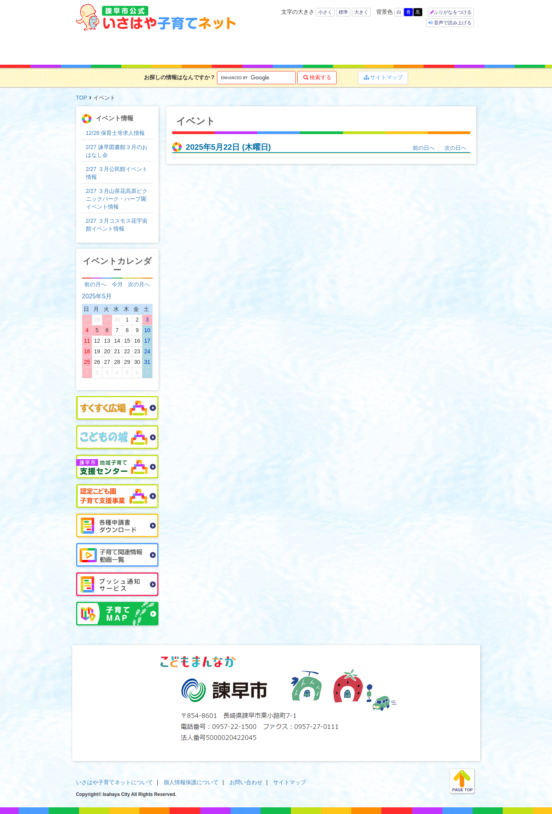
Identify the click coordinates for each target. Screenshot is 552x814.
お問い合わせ (246, 782)
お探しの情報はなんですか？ (179, 77)
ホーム (97, 48)
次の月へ (139, 284)
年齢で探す (141, 48)
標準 (343, 12)
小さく (325, 12)
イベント (399, 48)
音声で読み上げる (452, 22)
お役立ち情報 (300, 48)
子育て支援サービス (248, 48)
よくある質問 (450, 48)
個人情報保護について (191, 782)
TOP (81, 97)
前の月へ (95, 284)
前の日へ (424, 148)
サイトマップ (383, 77)
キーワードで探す (192, 48)
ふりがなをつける (453, 12)
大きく (361, 12)
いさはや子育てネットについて (114, 782)
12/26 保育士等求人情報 (115, 133)
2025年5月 (97, 296)
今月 (117, 284)
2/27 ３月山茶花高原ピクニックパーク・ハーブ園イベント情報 (117, 199)
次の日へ (455, 148)
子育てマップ (349, 48)
